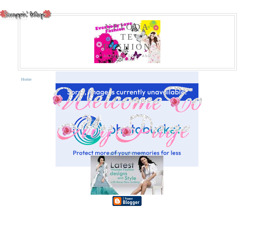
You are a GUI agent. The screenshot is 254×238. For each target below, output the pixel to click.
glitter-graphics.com (127, 152)
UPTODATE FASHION (127, 37)
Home (26, 79)
